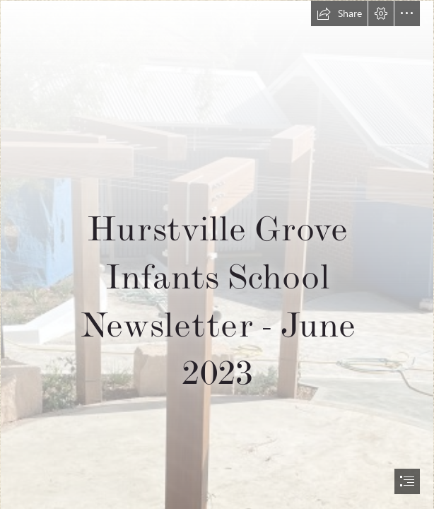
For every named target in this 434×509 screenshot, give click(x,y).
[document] (217, 254)
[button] (339, 13)
